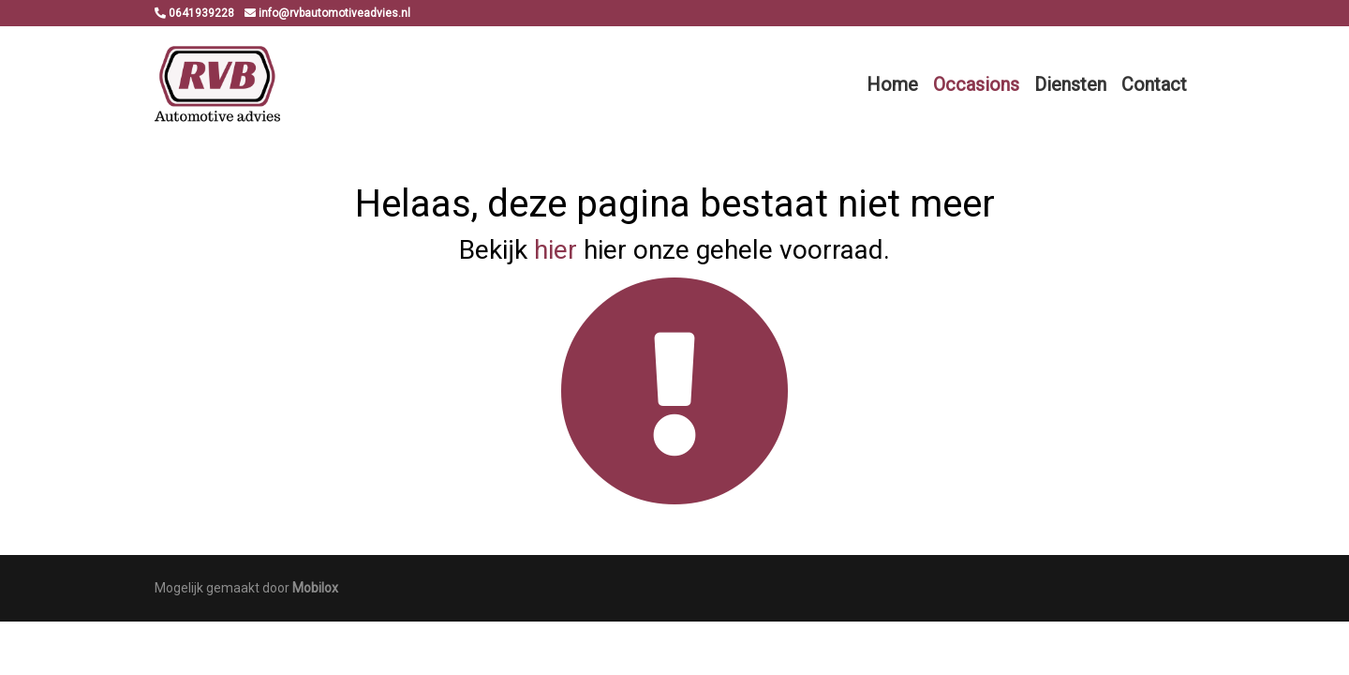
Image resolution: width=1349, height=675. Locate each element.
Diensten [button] (1070, 84)
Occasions (976, 84)
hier (555, 249)
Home (892, 84)
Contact (1154, 84)
